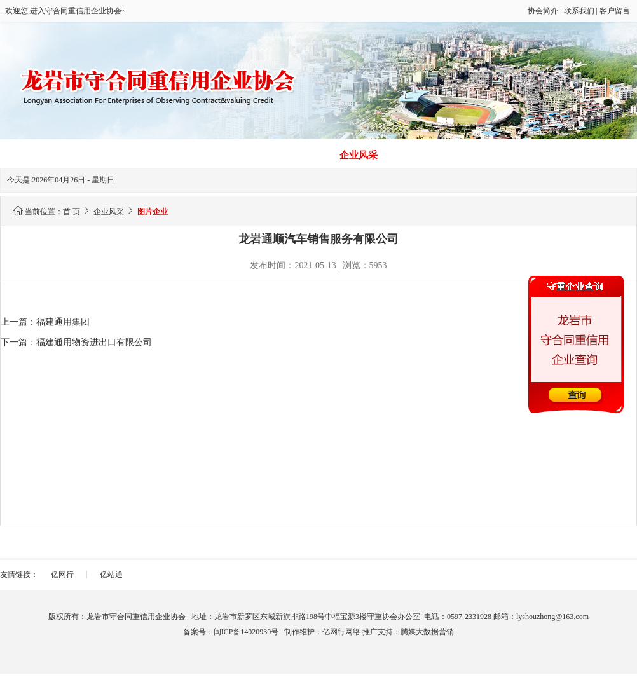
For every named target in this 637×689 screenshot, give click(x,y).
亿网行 (62, 574)
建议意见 (438, 155)
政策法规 (517, 155)
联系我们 (579, 10)
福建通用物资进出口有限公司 (94, 342)
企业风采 (358, 155)
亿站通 (111, 574)
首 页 (40, 155)
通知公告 (597, 155)
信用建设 (119, 155)
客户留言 (614, 10)
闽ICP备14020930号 (246, 631)
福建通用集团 (63, 322)
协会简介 (543, 10)
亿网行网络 (341, 631)
